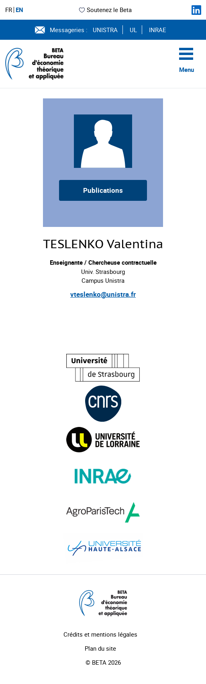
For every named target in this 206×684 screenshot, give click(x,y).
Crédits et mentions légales (100, 634)
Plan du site (100, 648)
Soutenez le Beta (105, 10)
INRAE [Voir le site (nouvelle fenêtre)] (157, 30)
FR (8, 10)
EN (19, 10)
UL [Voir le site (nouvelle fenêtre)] (133, 30)
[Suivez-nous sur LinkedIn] (196, 10)
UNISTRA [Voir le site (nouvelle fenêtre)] (105, 30)
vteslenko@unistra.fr (103, 294)
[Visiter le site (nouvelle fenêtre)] (103, 368)
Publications (103, 190)
